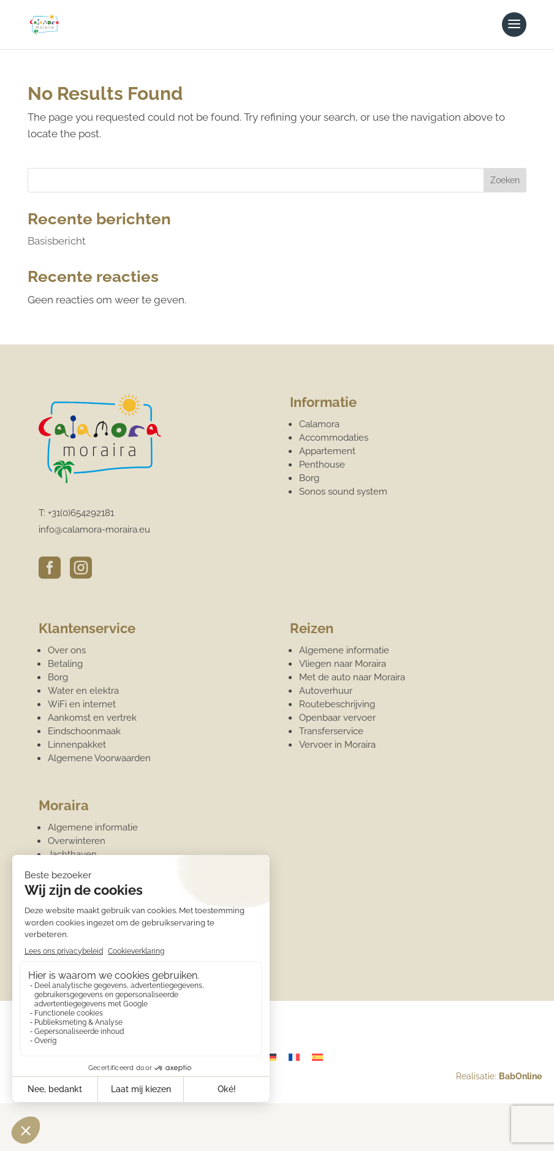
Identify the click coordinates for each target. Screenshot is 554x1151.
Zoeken (505, 180)
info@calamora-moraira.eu (94, 529)
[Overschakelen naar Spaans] (317, 1057)
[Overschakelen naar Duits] (271, 1057)
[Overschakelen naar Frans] (294, 1057)
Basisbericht (57, 241)
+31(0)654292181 (81, 513)
